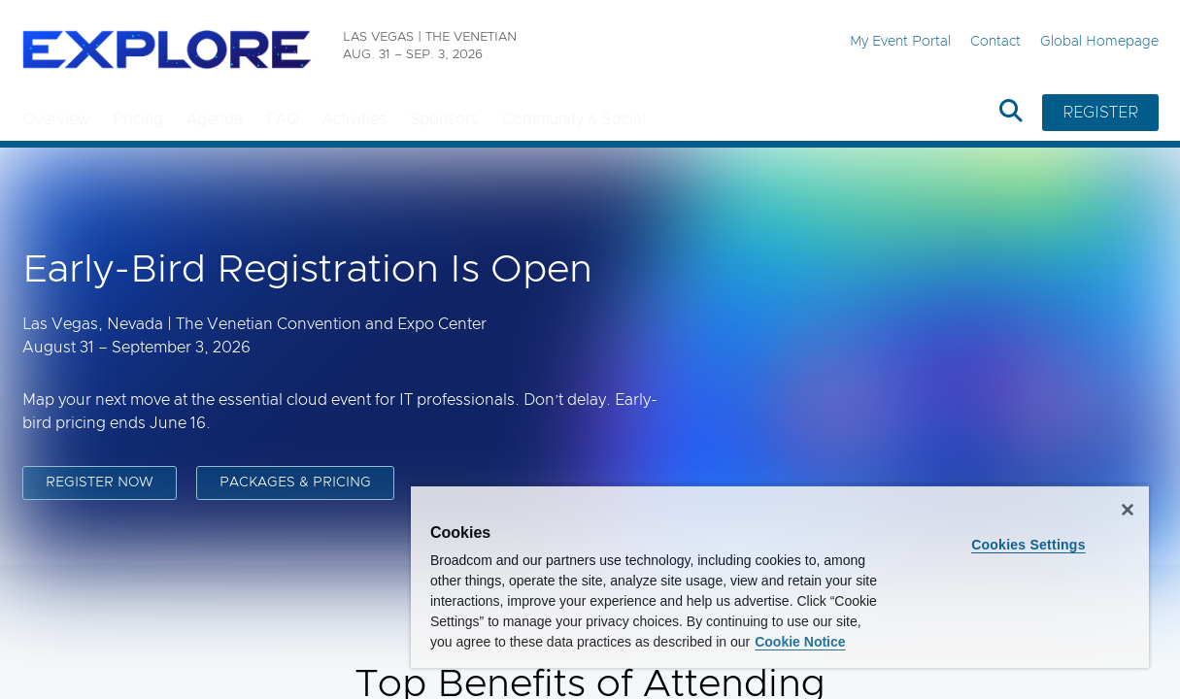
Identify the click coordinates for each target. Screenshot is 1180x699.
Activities (354, 119)
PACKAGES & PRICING (295, 483)
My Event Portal (900, 42)
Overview (55, 119)
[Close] (1127, 489)
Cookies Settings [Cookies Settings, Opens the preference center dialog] (1037, 524)
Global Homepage (1099, 42)
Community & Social (574, 119)
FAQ (282, 119)
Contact (995, 42)
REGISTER (1100, 112)
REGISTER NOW (99, 483)
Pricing (138, 119)
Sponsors (444, 119)
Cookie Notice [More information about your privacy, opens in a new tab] (631, 641)
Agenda (214, 119)
